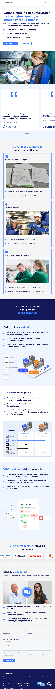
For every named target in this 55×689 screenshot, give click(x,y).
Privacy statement (8, 655)
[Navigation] (51, 3)
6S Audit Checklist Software (24, 657)
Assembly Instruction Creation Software (22, 665)
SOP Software (20, 652)
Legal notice (6, 650)
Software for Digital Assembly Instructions (23, 669)
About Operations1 (8, 660)
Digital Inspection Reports (24, 672)
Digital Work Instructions (23, 647)
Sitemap (5, 665)
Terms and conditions (8, 652)
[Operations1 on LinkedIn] (47, 675)
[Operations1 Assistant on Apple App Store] (47, 680)
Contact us (6, 647)
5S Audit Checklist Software (24, 655)
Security (5, 657)
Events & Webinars (8, 663)
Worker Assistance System (24, 650)
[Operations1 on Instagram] (50, 675)
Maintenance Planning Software (23, 661)
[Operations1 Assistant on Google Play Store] (37, 680)
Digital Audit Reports (22, 675)
